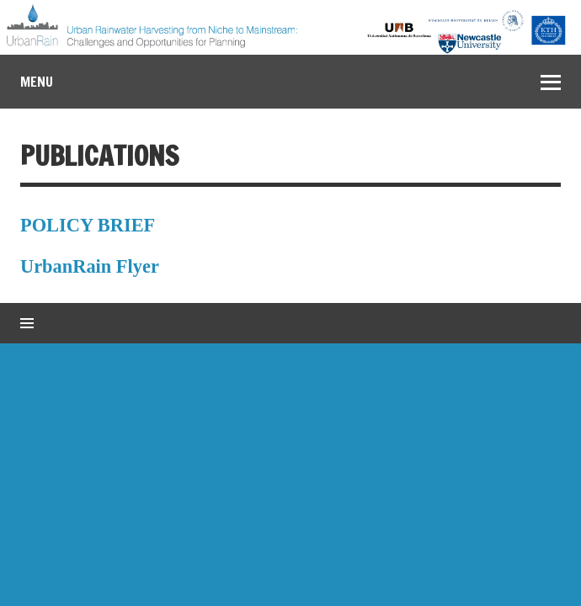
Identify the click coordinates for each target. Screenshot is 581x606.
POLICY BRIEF (87, 225)
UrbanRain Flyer (89, 266)
